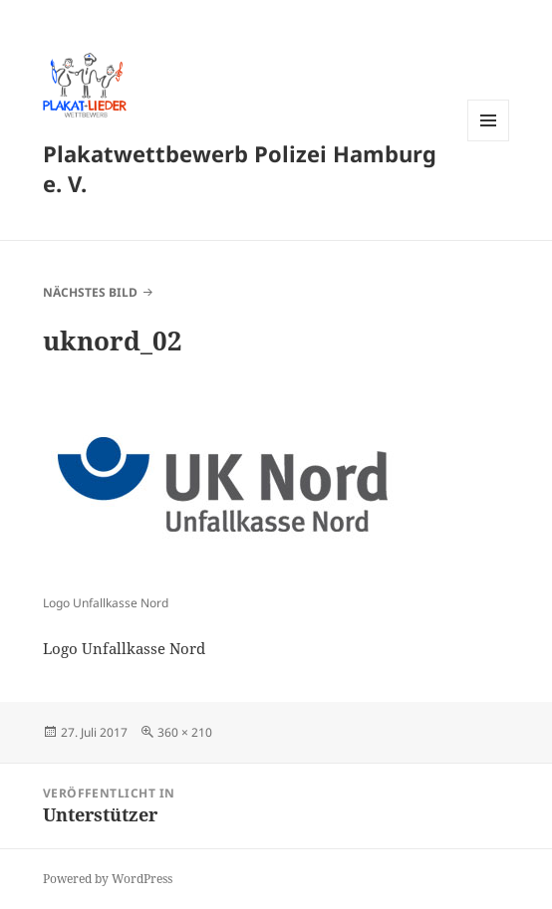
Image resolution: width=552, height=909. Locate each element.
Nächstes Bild (90, 292)
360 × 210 (184, 732)
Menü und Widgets (488, 140)
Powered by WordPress (107, 878)
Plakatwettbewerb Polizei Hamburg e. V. (239, 168)
